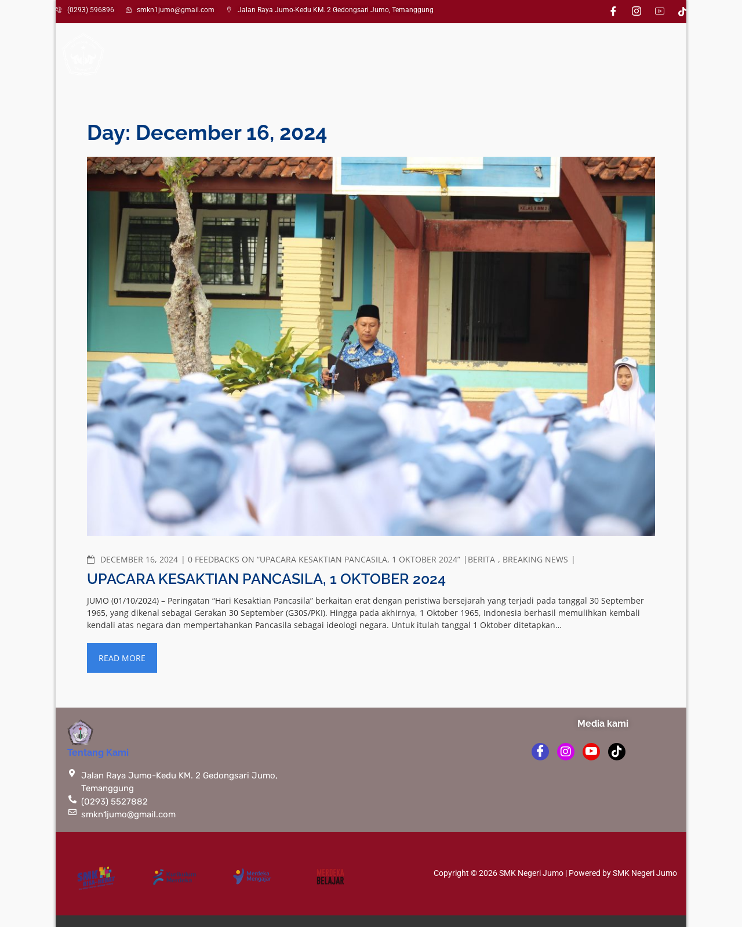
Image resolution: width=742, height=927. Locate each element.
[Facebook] (613, 12)
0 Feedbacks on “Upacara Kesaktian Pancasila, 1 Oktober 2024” (324, 559)
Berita (481, 559)
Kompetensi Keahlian (355, 55)
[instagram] (565, 751)
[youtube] (591, 751)
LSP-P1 (596, 55)
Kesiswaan (251, 55)
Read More (122, 657)
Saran (641, 55)
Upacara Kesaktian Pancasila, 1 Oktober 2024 (266, 578)
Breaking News (535, 559)
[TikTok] (682, 11)
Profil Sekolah (159, 55)
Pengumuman (457, 55)
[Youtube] (659, 12)
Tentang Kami (98, 752)
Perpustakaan (534, 55)
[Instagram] (636, 12)
